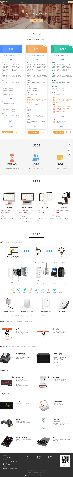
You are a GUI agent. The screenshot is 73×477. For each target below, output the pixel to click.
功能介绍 (23, 2)
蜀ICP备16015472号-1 (44, 475)
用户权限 (47, 470)
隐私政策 (43, 470)
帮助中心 (55, 2)
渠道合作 (47, 2)
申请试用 (27, 458)
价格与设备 (38, 2)
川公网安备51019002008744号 (32, 475)
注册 (70, 2)
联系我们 (49, 461)
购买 (17, 132)
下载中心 (31, 2)
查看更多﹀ (11, 127)
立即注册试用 (7, 132)
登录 (63, 2)
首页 (16, 2)
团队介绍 (38, 458)
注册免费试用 (36, 20)
